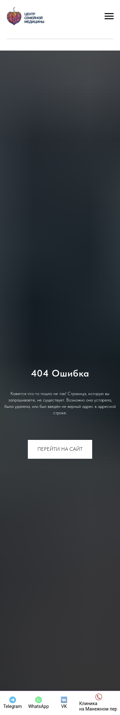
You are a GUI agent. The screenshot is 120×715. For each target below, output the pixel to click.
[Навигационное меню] (109, 16)
